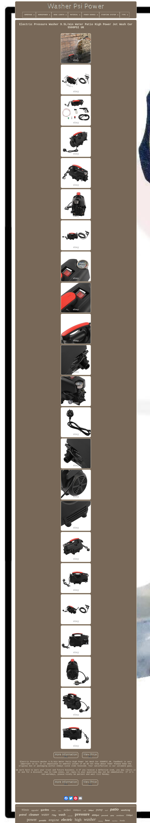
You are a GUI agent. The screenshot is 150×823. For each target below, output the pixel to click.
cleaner (34, 814)
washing (125, 810)
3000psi (53, 810)
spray (112, 815)
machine (114, 821)
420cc (59, 810)
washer (90, 819)
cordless (120, 815)
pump (99, 809)
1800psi (91, 810)
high (78, 819)
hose (107, 820)
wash (62, 814)
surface (67, 810)
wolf (84, 810)
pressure (82, 814)
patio (114, 809)
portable (42, 820)
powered (104, 815)
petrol (23, 814)
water (45, 814)
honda (122, 820)
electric (66, 820)
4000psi (95, 815)
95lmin (25, 809)
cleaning (100, 821)
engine (54, 820)
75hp (54, 815)
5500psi (129, 815)
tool (106, 810)
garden (45, 809)
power (32, 819)
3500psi (77, 810)
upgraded (34, 810)
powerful (70, 815)
